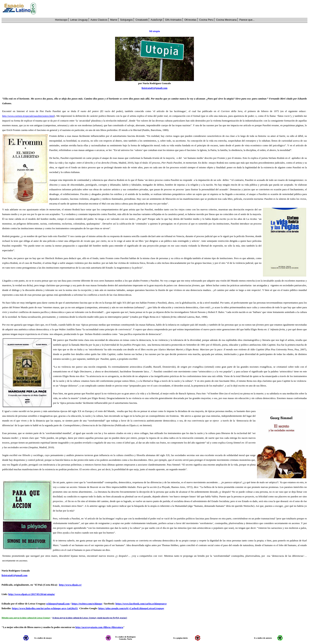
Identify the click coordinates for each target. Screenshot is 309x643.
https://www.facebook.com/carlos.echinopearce (141, 603)
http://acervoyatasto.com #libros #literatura (99, 627)
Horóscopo (61, 19)
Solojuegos (126, 19)
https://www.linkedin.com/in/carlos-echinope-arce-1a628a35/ (45, 608)
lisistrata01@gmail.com (155, 87)
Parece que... (246, 19)
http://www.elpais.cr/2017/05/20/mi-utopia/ (31, 594)
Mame (113, 19)
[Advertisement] (174, 9)
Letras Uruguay (79, 19)
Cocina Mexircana (226, 19)
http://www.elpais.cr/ (70, 584)
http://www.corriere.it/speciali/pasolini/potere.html (28, 115)
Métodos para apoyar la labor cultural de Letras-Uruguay (26, 618)
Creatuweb (141, 19)
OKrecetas (190, 19)
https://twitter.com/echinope (87, 603)
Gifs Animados (173, 19)
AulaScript (156, 19)
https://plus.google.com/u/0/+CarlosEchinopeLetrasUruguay (131, 608)
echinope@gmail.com (58, 603)
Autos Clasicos (98, 19)
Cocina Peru (206, 19)
